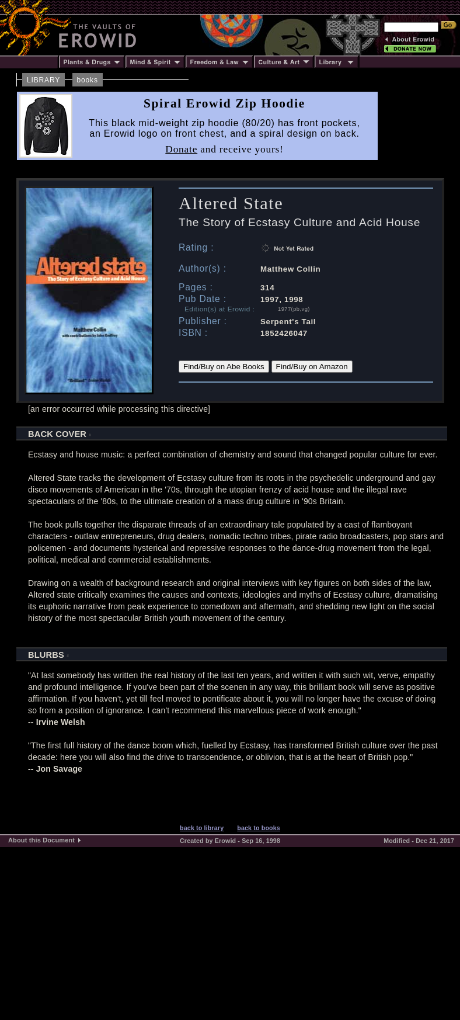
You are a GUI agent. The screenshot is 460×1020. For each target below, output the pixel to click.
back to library (202, 827)
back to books (258, 827)
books (87, 80)
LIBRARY (43, 80)
